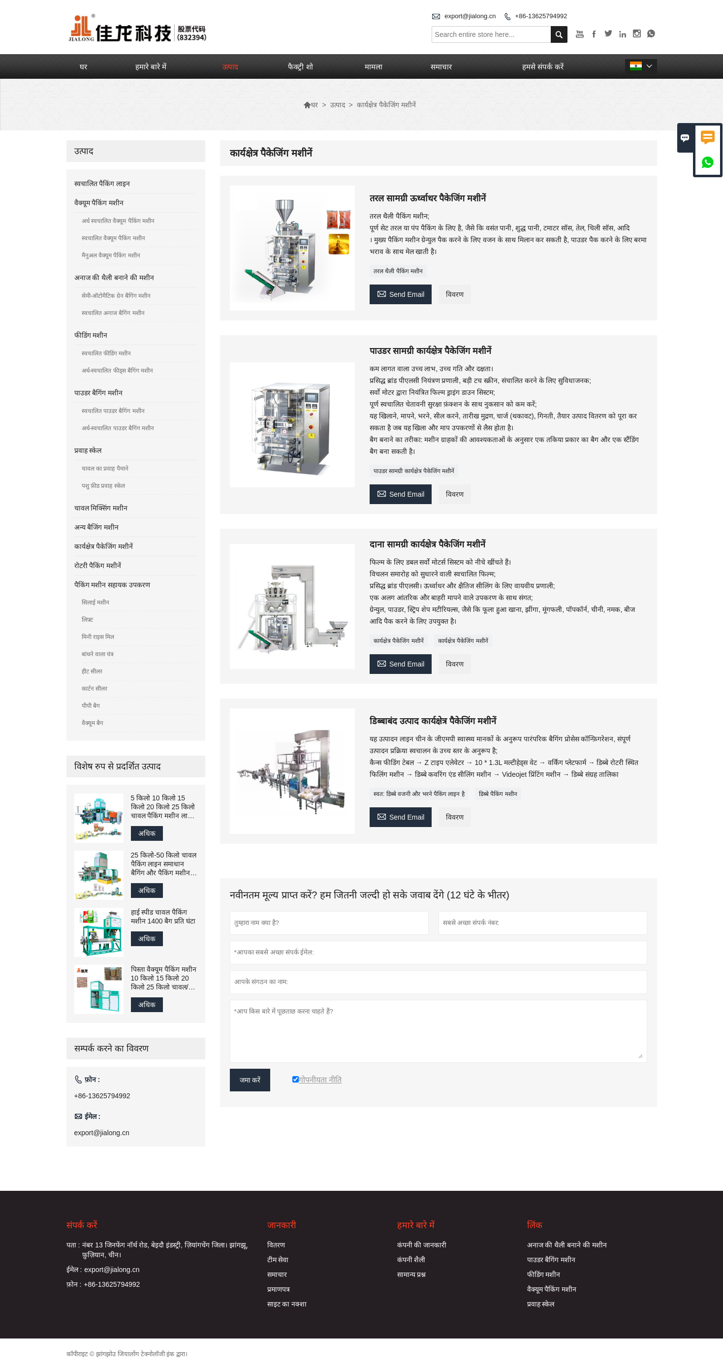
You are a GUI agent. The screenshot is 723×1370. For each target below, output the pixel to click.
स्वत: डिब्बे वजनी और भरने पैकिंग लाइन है (419, 794)
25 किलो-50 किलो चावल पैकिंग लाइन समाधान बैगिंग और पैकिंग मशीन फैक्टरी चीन (163, 864)
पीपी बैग (91, 705)
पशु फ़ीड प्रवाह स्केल (103, 485)
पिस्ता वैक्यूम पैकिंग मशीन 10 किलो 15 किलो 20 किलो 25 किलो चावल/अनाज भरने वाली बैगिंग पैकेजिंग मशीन (164, 978)
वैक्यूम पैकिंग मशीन (99, 203)
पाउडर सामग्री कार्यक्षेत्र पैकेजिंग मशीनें (414, 471)
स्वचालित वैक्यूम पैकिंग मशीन (113, 238)
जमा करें (250, 1080)
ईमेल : (74, 1270)
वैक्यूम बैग (92, 723)
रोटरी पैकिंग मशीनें (98, 566)
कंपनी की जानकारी (422, 1245)
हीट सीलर (92, 671)
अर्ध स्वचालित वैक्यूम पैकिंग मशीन (118, 221)
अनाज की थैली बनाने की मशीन (114, 278)
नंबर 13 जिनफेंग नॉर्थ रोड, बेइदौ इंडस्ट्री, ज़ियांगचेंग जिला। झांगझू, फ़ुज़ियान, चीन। (165, 1250)
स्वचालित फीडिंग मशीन (106, 353)
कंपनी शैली (411, 1260)
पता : (73, 1245)
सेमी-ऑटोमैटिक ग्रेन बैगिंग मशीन (116, 295)
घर (83, 67)
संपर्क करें (81, 1225)
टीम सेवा (278, 1260)
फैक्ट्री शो (300, 67)
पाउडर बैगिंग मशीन (98, 393)
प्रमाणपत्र (278, 1289)
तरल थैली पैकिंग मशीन (398, 271)
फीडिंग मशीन (91, 335)
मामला (373, 67)
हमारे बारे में (150, 67)
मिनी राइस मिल (98, 637)
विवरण (455, 294)
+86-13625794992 (541, 16)
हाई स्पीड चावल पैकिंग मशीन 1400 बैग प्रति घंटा (163, 916)
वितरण (276, 1245)
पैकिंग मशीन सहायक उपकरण (112, 585)
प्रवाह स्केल (88, 450)
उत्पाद (230, 67)
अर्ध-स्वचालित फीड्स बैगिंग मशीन (118, 370)
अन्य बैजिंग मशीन (96, 527)
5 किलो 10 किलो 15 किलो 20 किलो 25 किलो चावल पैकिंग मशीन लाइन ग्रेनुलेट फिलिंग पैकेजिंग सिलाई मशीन (163, 807)
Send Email (401, 293)
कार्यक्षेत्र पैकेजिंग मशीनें (399, 640)
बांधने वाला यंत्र (98, 654)
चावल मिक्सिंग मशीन (101, 508)
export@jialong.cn (470, 16)
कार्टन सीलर (94, 688)
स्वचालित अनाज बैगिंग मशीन (113, 313)
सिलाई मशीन (95, 602)
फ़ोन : (74, 1284)
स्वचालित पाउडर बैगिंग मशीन (113, 411)
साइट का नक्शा (287, 1304)
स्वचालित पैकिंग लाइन (102, 184)
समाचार (441, 67)
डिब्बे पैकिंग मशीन (498, 794)
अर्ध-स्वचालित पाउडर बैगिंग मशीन (118, 428)
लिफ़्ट (87, 619)
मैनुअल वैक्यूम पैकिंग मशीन (111, 255)
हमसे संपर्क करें (543, 67)
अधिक (147, 833)
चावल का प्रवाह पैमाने (105, 468)
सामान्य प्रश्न (411, 1274)
